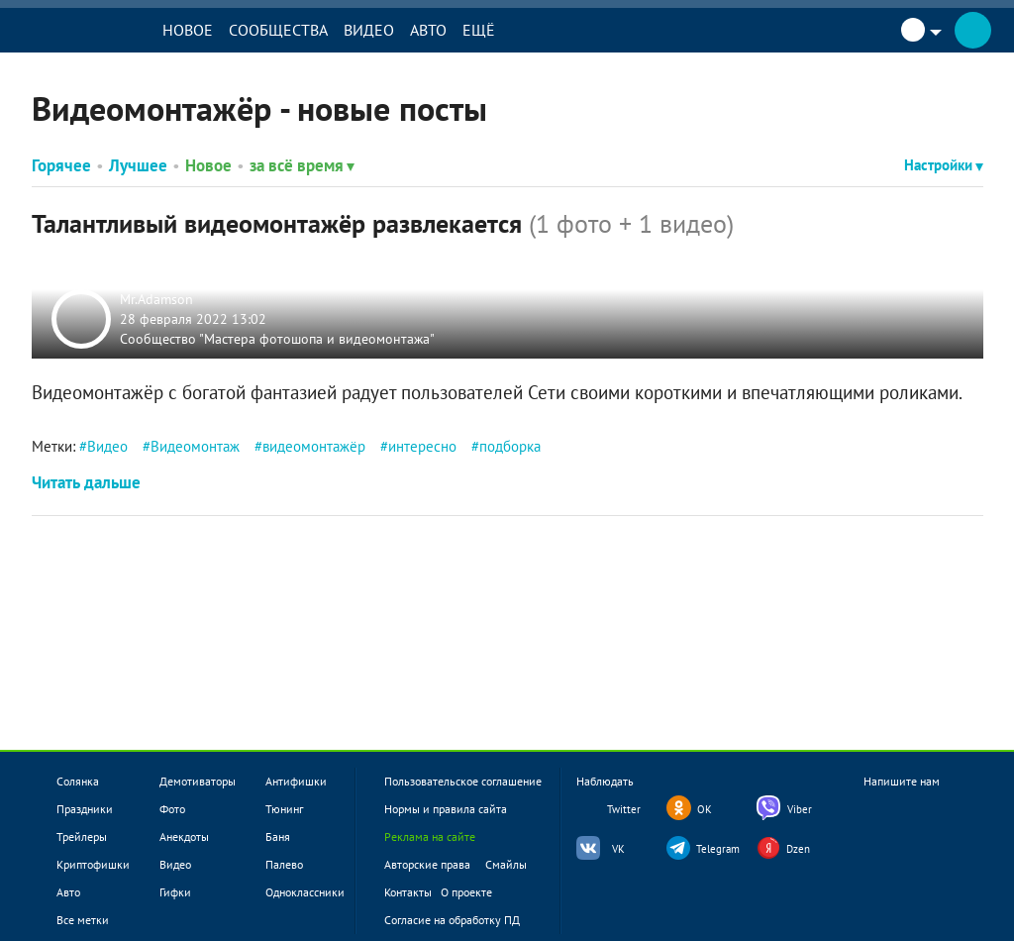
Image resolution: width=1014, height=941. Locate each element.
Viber (799, 809)
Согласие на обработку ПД (452, 919)
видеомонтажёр (313, 446)
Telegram (718, 849)
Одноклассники (305, 892)
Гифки (175, 892)
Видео (374, 30)
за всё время (302, 165)
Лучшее (138, 165)
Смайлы (506, 864)
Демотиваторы (197, 781)
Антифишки (296, 781)
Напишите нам (901, 798)
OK (704, 809)
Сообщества (283, 30)
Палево (284, 864)
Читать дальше (86, 482)
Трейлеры (81, 836)
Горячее (61, 165)
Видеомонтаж (195, 446)
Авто (433, 30)
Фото (172, 808)
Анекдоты (184, 836)
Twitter (624, 809)
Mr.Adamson (157, 299)
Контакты (408, 892)
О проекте (466, 892)
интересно (422, 446)
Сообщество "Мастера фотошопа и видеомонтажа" (278, 338)
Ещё (483, 30)
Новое (192, 30)
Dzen (798, 849)
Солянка (77, 781)
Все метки (82, 919)
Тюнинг (284, 808)
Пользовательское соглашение (463, 781)
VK (618, 849)
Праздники (84, 808)
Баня (277, 836)
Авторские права (427, 864)
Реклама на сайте (429, 836)
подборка (510, 446)
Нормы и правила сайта (445, 808)
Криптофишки (93, 864)
